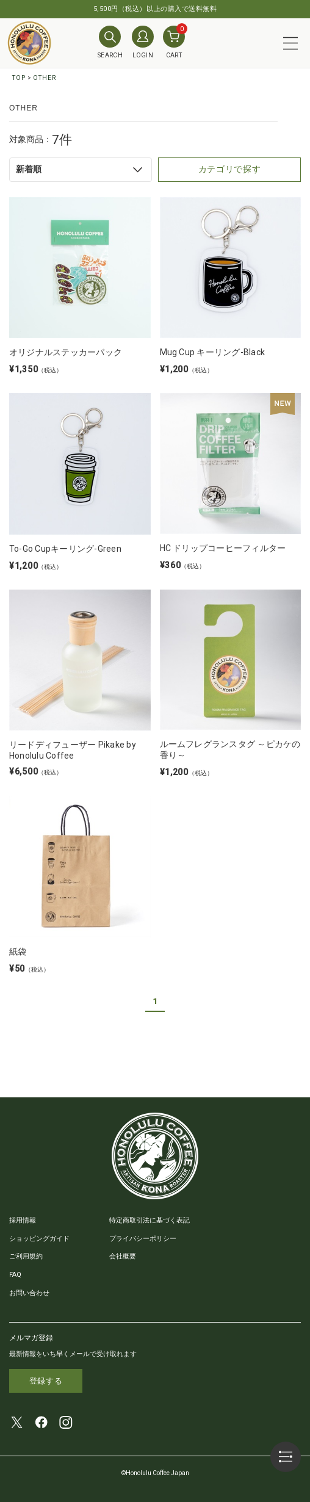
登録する (46, 1380)
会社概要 (122, 1256)
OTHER (44, 77)
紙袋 (17, 951)
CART (174, 42)
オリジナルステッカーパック (65, 352)
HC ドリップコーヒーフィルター (223, 548)
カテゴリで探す (229, 169)
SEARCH (110, 42)
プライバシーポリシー (142, 1239)
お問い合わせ (29, 1293)
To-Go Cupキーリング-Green (65, 549)
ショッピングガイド (39, 1239)
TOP (19, 77)
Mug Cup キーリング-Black (212, 352)
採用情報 (22, 1220)
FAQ (15, 1275)
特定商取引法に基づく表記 (149, 1220)
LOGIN (143, 42)
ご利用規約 (26, 1256)
